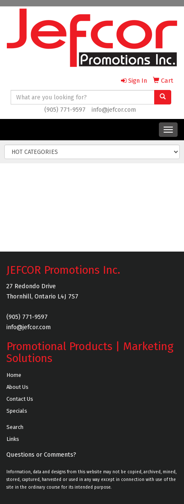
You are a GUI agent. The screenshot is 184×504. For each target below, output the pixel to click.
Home (13, 375)
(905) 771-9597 (65, 109)
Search (14, 427)
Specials (16, 411)
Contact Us (19, 399)
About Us (17, 387)
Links (12, 439)
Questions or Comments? (41, 454)
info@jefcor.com (114, 109)
